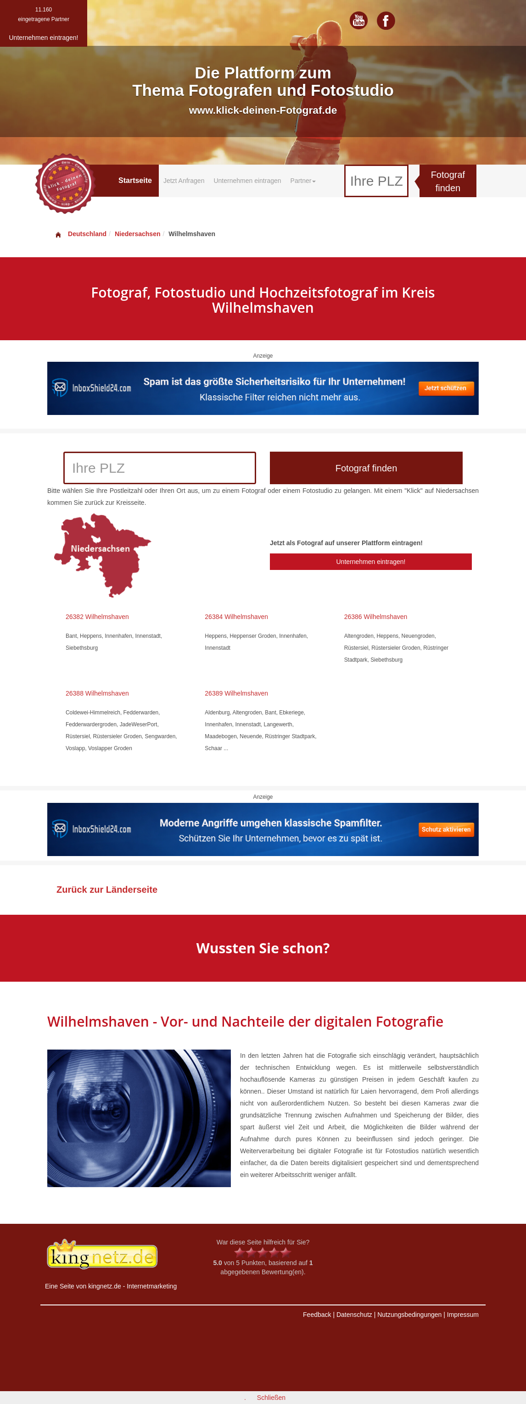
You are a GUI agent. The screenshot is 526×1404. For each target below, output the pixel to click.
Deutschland (80, 234)
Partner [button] (303, 180)
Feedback (317, 1314)
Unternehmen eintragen (247, 180)
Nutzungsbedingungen (409, 1314)
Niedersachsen (138, 234)
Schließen (271, 1397)
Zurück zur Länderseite (106, 889)
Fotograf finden (448, 181)
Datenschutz (354, 1314)
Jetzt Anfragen (184, 180)
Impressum (463, 1314)
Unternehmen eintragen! (370, 561)
